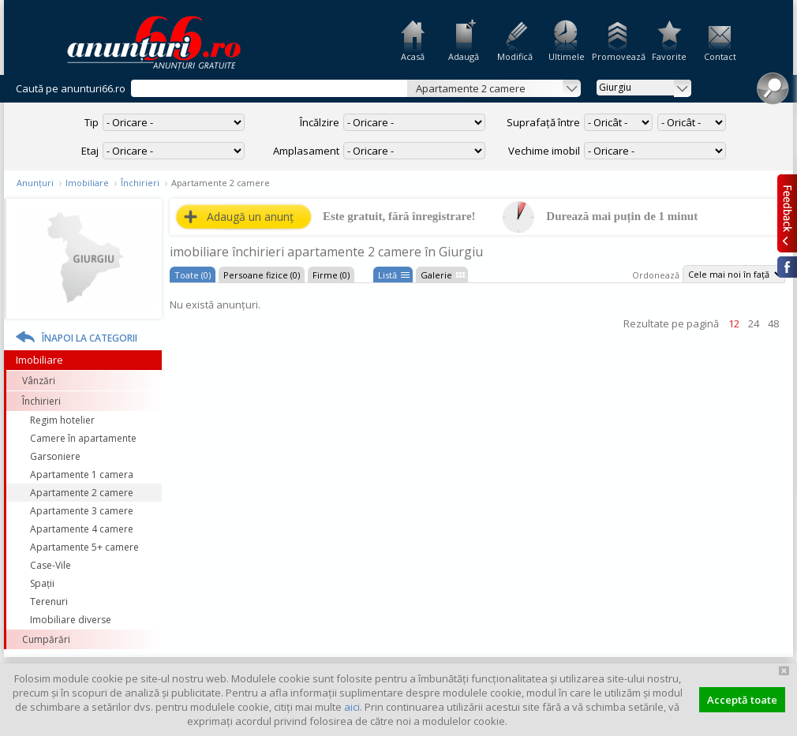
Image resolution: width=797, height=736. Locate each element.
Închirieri (140, 183)
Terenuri (49, 601)
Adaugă (463, 56)
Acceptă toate (742, 700)
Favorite (669, 56)
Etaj (90, 151)
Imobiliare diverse (70, 619)
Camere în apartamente (83, 438)
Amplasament (306, 151)
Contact (720, 56)
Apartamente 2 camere (81, 492)
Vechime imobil (544, 151)
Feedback (787, 213)
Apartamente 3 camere (81, 510)
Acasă (413, 56)
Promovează (617, 56)
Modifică (515, 56)
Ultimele (566, 56)
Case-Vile (50, 565)
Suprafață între (543, 122)
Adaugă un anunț (250, 216)
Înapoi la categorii (89, 338)
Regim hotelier (62, 420)
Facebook (787, 267)
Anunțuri (35, 183)
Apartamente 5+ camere (84, 547)
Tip (91, 122)
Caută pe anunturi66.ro (70, 88)
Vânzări (38, 380)
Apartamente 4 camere (81, 529)
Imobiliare (87, 183)
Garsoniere (55, 456)
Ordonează (655, 275)
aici (352, 707)
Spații (42, 583)
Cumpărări (46, 639)
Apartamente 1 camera (81, 474)
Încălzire (319, 122)
